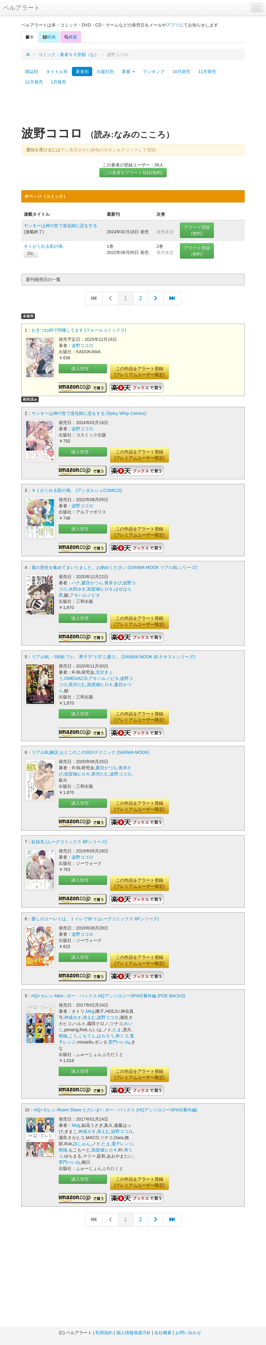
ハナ (76, 582)
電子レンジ (122, 1143)
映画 (49, 37)
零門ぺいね (119, 1042)
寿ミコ (121, 1035)
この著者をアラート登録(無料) (132, 172)
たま (117, 1029)
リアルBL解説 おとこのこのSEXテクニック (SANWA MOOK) (90, 752)
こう (73, 1035)
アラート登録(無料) (197, 230)
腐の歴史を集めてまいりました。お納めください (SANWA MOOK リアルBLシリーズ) (114, 567)
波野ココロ (82, 345)
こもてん (87, 1035)
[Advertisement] (133, 108)
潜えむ (89, 1017)
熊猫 (63, 1035)
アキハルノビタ (85, 595)
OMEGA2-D (75, 678)
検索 (70, 37)
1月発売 (58, 82)
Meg (90, 1011)
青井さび (113, 582)
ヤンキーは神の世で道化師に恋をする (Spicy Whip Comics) (88, 413)
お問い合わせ (188, 1332)
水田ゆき (77, 589)
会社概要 (163, 1332)
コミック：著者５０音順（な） (68, 54)
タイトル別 (57, 71)
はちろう (105, 1035)
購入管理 (80, 368)
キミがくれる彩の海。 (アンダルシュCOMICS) (76, 490)
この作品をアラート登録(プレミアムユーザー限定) (139, 371)
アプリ (172, 24)
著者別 (82, 71)
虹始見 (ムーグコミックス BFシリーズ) (69, 841)
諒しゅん (81, 1143)
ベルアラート (21, 7)
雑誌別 (31, 71)
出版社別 (105, 71)
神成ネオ (72, 1017)
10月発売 (181, 71)
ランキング (153, 71)
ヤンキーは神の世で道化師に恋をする (60, 225)
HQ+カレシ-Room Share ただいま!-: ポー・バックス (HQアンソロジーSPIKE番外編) (115, 1109)
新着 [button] (128, 71)
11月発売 (207, 71)
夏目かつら (92, 582)
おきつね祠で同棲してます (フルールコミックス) (78, 330)
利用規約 (104, 1332)
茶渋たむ (77, 684)
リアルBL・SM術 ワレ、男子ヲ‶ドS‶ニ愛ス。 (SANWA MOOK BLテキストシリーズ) (113, 656)
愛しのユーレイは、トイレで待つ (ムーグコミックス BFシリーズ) (95, 918)
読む (31, 253)
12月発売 (34, 82)
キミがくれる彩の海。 (45, 246)
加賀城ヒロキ (100, 589)
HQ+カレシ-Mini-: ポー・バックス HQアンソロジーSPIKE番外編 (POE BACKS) (108, 995)
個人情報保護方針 (133, 1332)
